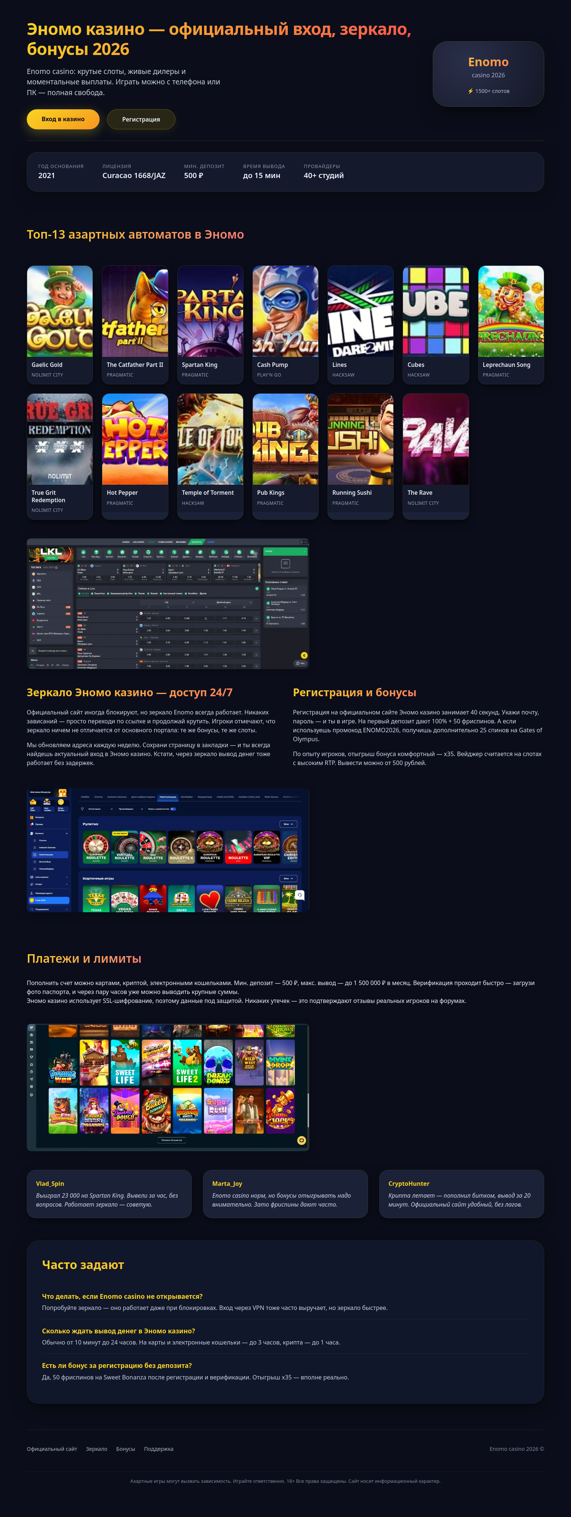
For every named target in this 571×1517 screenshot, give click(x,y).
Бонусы (125, 1448)
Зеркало (96, 1448)
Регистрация (141, 119)
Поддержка (158, 1448)
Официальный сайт (52, 1448)
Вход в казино (63, 119)
